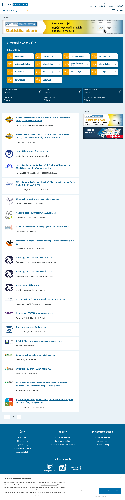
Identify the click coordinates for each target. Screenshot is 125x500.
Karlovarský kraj (104, 56)
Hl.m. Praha (19, 56)
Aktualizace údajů (62, 437)
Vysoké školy (22, 445)
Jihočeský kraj (48, 56)
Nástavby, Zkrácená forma (94, 97)
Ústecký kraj (103, 72)
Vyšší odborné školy (22, 448)
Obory (46, 90)
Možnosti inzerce (102, 441)
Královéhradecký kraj (22, 64)
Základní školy (22, 437)
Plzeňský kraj (48, 72)
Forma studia (49, 97)
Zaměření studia (10, 90)
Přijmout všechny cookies (110, 491)
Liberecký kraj (48, 64)
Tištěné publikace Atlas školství (62, 445)
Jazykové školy (22, 452)
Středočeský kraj (77, 72)
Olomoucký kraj (104, 64)
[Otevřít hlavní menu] (15, 11)
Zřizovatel (8, 97)
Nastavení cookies (100, 496)
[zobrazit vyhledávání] (107, 10)
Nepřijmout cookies (87, 491)
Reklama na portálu (62, 441)
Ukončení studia (90, 90)
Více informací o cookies (49, 485)
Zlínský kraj (47, 80)
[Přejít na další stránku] (19, 417)
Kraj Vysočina (20, 80)
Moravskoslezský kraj (77, 64)
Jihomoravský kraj (77, 56)
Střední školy (22, 441)
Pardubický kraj (20, 72)
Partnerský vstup (102, 445)
